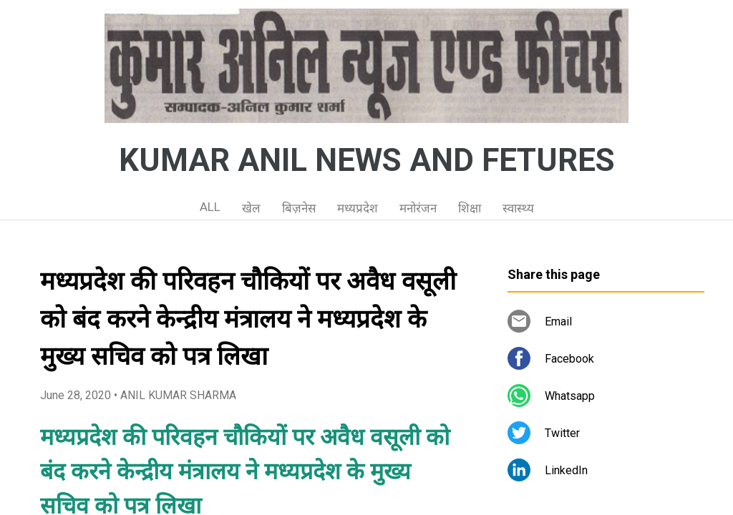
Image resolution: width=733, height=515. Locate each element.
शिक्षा (469, 208)
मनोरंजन (418, 208)
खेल (251, 208)
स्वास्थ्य (518, 208)
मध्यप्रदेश (357, 208)
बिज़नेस (299, 208)
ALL (210, 207)
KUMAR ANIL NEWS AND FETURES (367, 160)
